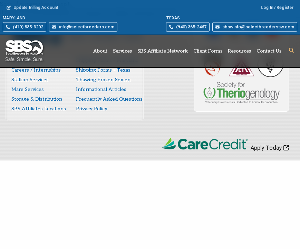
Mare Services (27, 89)
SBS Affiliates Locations (38, 109)
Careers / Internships (36, 70)
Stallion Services (30, 80)
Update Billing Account (32, 7)
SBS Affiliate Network (162, 51)
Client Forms (207, 51)
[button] (291, 50)
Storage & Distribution (36, 99)
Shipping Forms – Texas (103, 70)
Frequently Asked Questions (109, 99)
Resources (239, 51)
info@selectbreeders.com (83, 27)
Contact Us (269, 51)
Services (122, 51)
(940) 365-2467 (187, 27)
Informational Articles (101, 89)
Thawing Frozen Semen (103, 80)
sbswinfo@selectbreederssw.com (254, 27)
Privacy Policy (91, 109)
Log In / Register (277, 7)
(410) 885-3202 (24, 27)
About (100, 51)
